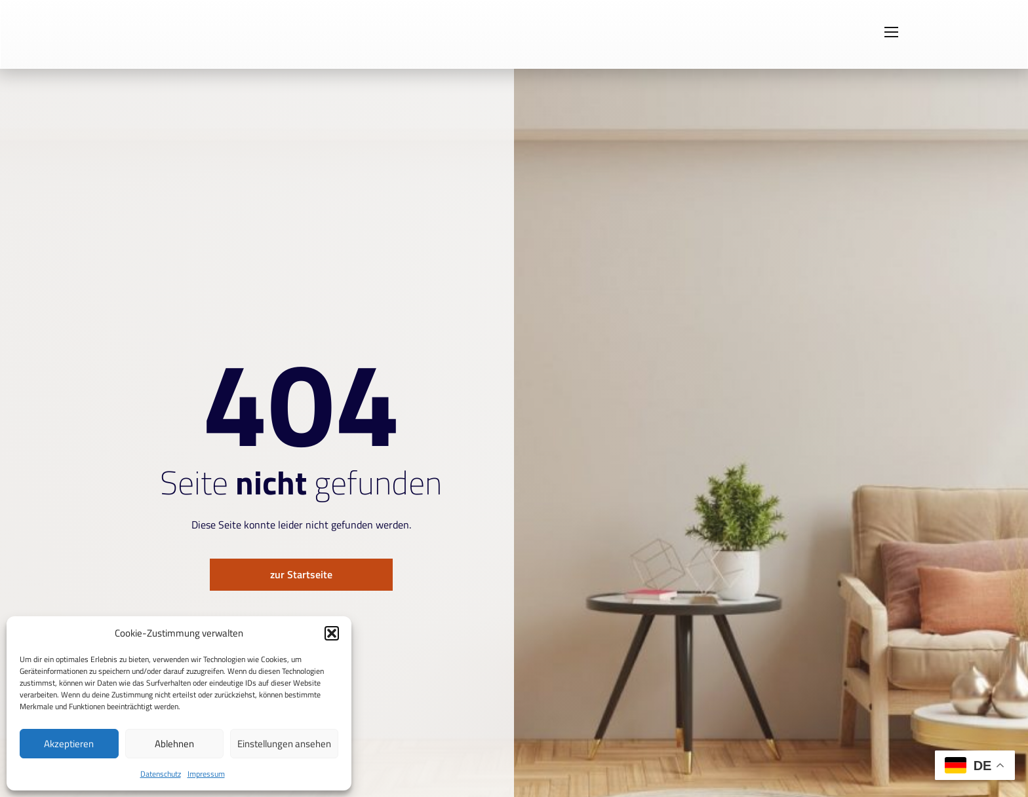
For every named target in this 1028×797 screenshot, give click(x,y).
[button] (331, 633)
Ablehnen (174, 743)
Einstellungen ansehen (284, 743)
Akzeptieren (69, 743)
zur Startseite (301, 575)
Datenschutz (160, 774)
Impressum (206, 774)
